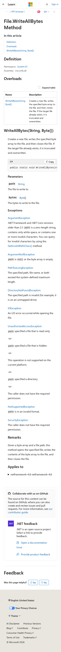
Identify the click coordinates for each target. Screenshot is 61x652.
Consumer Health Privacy (19, 632)
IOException (14, 308)
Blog (9, 628)
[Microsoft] (30, 4)
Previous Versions (32, 623)
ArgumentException (19, 218)
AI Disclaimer (13, 623)
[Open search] (47, 4)
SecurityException (18, 420)
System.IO (22, 66)
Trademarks (29, 637)
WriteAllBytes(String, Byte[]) (20, 50)
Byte (22, 197)
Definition (11, 41)
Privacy (35, 628)
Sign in (55, 4)
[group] (32, 167)
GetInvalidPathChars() (20, 245)
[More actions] (54, 11)
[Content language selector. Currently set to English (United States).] (21, 600)
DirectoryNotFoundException (24, 290)
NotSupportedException (21, 406)
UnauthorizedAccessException (25, 326)
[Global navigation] (3, 4)
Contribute (22, 628)
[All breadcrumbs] (7, 11)
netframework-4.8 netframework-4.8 (31, 474)
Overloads (12, 46)
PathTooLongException (20, 267)
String (21, 184)
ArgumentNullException (21, 254)
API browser (17, 11)
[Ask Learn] (39, 11)
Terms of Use (13, 637)
